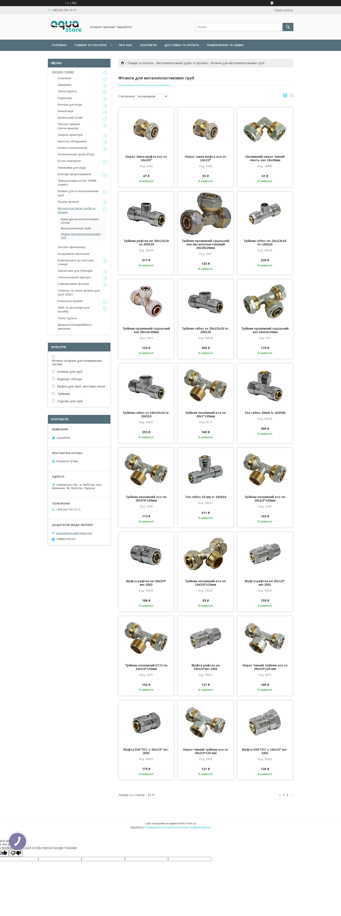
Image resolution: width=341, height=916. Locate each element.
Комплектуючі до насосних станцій (76, 262)
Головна (59, 45)
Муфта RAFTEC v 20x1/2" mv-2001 (146, 751)
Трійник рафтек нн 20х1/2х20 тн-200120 (146, 242)
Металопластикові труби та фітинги (182, 63)
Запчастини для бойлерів (75, 270)
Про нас (125, 45)
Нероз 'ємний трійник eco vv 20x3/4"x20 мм (205, 751)
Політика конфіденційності (194, 827)
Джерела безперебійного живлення (75, 326)
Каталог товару (63, 72)
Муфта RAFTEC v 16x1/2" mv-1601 (265, 751)
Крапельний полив (70, 117)
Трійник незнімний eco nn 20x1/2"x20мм (264, 498)
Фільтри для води (70, 104)
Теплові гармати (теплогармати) (69, 126)
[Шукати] (287, 27)
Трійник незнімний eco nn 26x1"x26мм (205, 414)
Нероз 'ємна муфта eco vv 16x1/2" (205, 158)
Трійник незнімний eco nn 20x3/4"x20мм (146, 498)
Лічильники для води (72, 167)
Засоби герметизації (71, 247)
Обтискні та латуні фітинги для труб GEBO (79, 292)
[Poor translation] (16, 853)
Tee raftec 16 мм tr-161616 (205, 497)
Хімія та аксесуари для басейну (73, 309)
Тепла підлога (67, 91)
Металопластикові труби (76, 228)
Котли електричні (69, 161)
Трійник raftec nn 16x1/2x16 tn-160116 (265, 242)
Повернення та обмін (225, 45)
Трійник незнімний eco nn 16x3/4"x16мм (205, 582)
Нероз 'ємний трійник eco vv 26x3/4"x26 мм (265, 667)
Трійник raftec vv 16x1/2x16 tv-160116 (146, 414)
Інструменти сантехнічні (74, 253)
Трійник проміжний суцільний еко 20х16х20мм (146, 330)
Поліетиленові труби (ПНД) (76, 154)
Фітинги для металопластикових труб (81, 236)
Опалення (64, 78)
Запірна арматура (70, 134)
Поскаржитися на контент (160, 827)
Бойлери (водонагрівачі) (74, 174)
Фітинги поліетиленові (72, 147)
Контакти (148, 45)
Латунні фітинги (68, 201)
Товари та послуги (90, 45)
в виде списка (291, 96)
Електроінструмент (70, 301)
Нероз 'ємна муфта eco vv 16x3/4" (146, 158)
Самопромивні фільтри (73, 283)
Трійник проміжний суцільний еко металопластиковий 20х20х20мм (205, 244)
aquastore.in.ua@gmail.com (74, 533)
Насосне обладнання (72, 141)
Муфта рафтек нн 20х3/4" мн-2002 (146, 582)
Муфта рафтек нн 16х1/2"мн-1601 (206, 667)
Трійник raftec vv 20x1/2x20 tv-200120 (205, 330)
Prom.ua (191, 823)
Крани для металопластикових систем (80, 221)
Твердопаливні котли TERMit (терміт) (77, 182)
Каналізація (66, 111)
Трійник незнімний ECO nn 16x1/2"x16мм (146, 667)
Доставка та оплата (181, 45)
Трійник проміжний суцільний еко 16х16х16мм (265, 330)
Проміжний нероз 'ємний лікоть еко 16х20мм (265, 158)
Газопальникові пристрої (74, 277)
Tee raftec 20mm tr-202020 (265, 412)
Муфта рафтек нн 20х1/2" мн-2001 (265, 582)
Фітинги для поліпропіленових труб (78, 193)
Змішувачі (64, 84)
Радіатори (65, 98)
